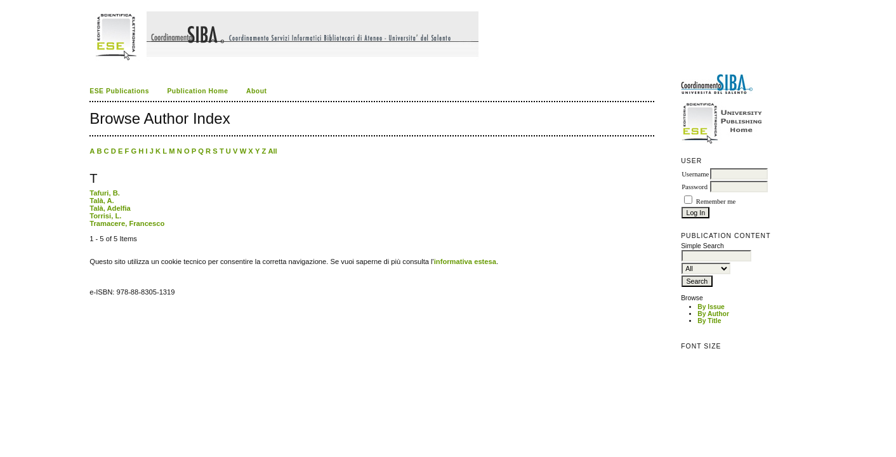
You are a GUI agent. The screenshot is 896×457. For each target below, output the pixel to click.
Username (695, 174)
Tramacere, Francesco (126, 223)
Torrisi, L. (105, 216)
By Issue (711, 306)
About (256, 91)
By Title (709, 320)
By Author (713, 313)
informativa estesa (465, 261)
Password (695, 186)
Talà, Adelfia (110, 208)
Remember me (715, 201)
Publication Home (197, 91)
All (272, 151)
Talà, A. (101, 200)
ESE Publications (119, 91)
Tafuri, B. (104, 193)
